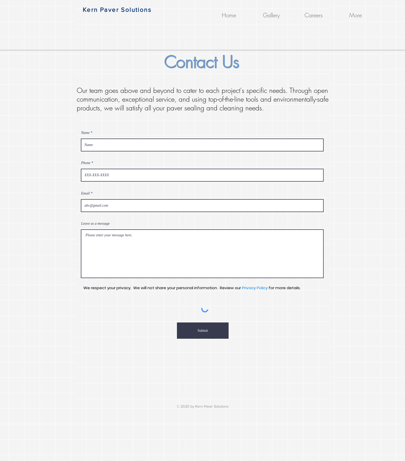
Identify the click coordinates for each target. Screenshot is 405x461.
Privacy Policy (255, 287)
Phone (85, 163)
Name (85, 133)
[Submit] (203, 330)
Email (85, 193)
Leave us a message (95, 223)
